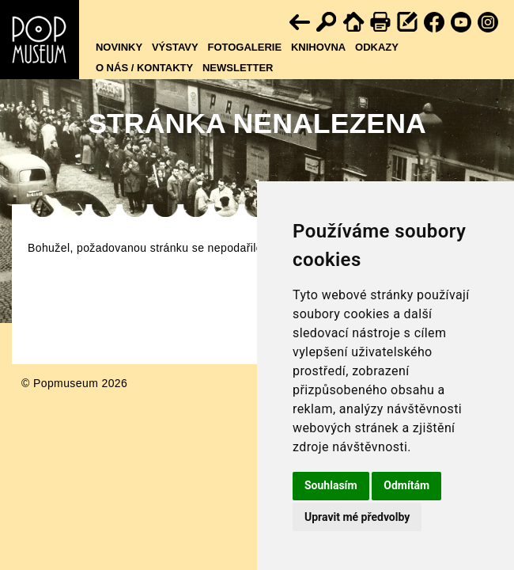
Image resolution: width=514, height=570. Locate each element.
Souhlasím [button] (330, 485)
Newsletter (238, 68)
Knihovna (318, 47)
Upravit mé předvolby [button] (357, 517)
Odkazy (377, 47)
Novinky (119, 47)
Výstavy (175, 47)
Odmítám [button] (406, 485)
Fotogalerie (244, 47)
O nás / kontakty (144, 68)
